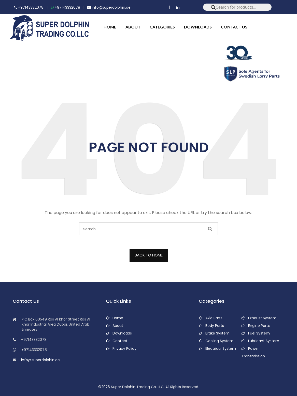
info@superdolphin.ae (109, 7)
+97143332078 (29, 7)
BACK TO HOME (149, 255)
